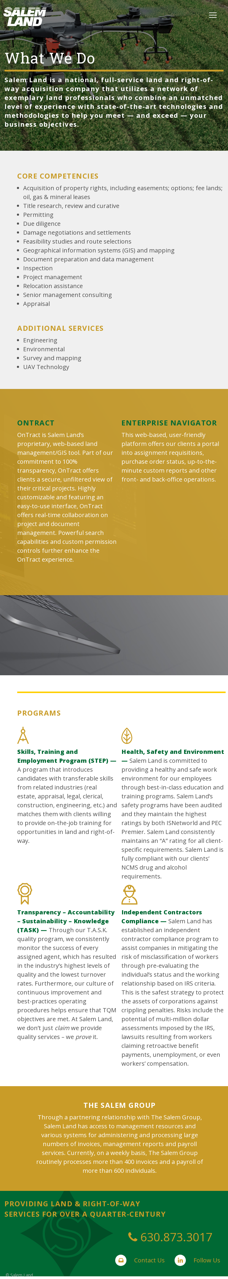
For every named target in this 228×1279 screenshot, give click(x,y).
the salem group (119, 1105)
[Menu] (213, 14)
